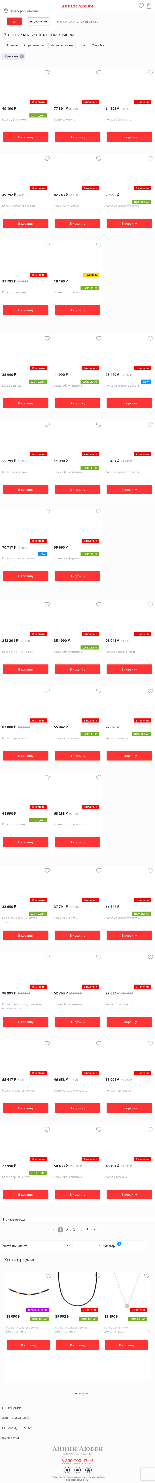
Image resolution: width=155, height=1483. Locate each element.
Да (14, 21)
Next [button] (149, 1331)
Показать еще (14, 1219)
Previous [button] (6, 1331)
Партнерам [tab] (10, 1438)
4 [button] (87, 1394)
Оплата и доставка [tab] (16, 1428)
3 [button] (83, 1394)
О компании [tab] (11, 1408)
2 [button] (80, 1394)
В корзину (26, 137)
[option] (28, 1326)
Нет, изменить (39, 21)
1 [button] (76, 1394)
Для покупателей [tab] (15, 1418)
